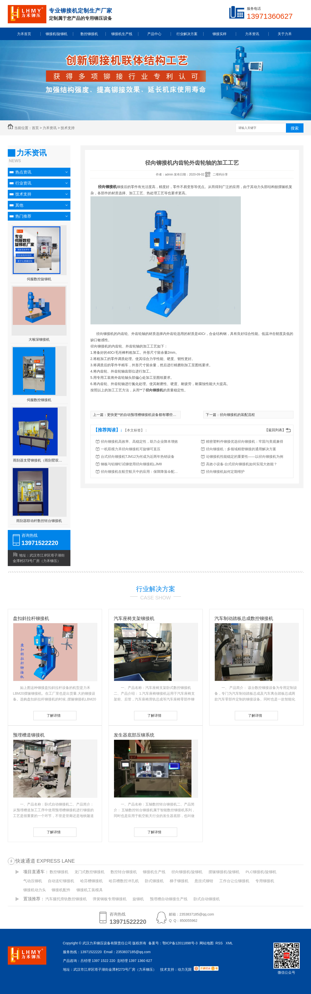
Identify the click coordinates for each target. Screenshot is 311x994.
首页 (35, 128)
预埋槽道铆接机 (29, 735)
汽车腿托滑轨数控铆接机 (66, 899)
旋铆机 (138, 899)
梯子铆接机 (179, 881)
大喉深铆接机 (39, 339)
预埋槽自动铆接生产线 (168, 899)
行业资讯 (23, 183)
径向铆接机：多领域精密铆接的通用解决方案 (241, 449)
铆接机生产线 (154, 872)
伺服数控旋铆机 (39, 279)
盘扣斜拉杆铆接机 (31, 618)
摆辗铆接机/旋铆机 (224, 872)
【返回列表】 (275, 430)
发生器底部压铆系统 (134, 735)
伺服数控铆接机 (39, 400)
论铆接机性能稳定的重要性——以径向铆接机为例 (244, 457)
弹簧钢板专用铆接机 (110, 899)
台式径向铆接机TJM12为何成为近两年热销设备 (138, 457)
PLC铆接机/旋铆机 (261, 872)
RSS (220, 943)
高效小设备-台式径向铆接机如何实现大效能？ (241, 464)
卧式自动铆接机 (206, 899)
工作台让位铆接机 (234, 881)
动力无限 (185, 969)
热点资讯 (23, 172)
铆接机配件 (61, 890)
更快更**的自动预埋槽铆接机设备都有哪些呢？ (143, 415)
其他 (19, 205)
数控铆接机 (59, 872)
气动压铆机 (32, 881)
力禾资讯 (50, 128)
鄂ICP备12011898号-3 (179, 943)
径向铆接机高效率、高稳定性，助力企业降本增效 (139, 441)
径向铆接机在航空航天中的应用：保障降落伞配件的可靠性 (141, 472)
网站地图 (206, 943)
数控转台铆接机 (124, 872)
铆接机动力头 (34, 890)
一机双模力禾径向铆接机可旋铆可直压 (130, 449)
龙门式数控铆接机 (89, 872)
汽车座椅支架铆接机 (134, 618)
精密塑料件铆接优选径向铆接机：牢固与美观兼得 (244, 441)
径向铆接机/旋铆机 (186, 872)
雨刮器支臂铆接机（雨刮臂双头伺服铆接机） (39, 460)
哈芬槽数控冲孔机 (124, 881)
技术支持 (68, 128)
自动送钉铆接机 (61, 881)
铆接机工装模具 (89, 890)
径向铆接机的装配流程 (237, 415)
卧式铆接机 (154, 881)
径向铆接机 (107, 187)
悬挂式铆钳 (203, 881)
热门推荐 (23, 216)
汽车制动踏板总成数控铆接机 (244, 618)
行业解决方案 (155, 589)
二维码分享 (220, 174)
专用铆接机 (264, 881)
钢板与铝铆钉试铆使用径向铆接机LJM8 (131, 464)
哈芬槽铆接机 (91, 881)
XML (230, 943)
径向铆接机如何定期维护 (225, 472)
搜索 (295, 128)
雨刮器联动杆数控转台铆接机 (39, 521)
